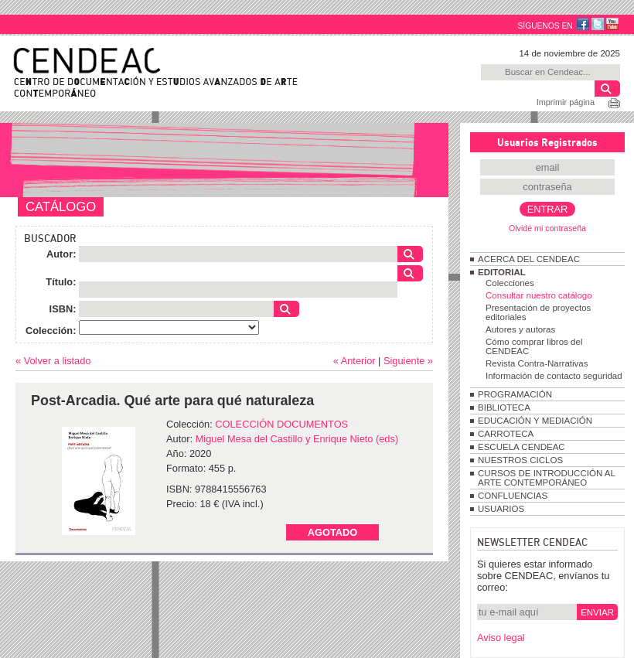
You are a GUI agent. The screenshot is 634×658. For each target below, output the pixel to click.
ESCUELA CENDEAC (521, 447)
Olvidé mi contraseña (547, 228)
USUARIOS (501, 508)
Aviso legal (501, 637)
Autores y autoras (520, 329)
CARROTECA (505, 433)
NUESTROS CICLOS (520, 460)
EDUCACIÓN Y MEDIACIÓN (535, 420)
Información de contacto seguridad (554, 375)
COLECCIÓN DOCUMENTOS (281, 424)
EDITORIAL (502, 272)
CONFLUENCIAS (512, 495)
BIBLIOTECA (504, 407)
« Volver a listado (52, 361)
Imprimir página (566, 102)
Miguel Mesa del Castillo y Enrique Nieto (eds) (297, 439)
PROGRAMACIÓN (515, 394)
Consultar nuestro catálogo (539, 295)
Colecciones (510, 283)
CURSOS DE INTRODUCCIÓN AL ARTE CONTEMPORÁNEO (546, 478)
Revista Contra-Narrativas (537, 363)
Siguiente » (408, 361)
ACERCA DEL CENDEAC (529, 259)
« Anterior (354, 361)
